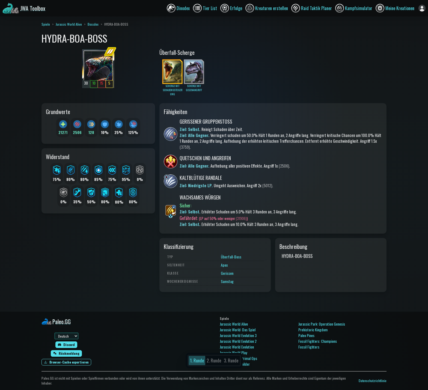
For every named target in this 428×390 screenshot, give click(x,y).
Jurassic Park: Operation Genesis (321, 324)
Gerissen (227, 273)
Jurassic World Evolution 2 (238, 341)
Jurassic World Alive (69, 24)
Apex (224, 265)
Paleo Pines (306, 335)
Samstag (227, 281)
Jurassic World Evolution (237, 347)
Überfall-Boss (231, 257)
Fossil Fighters (308, 347)
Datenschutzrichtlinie (373, 380)
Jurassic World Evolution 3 (238, 335)
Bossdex (93, 24)
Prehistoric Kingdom (313, 329)
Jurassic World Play (233, 352)
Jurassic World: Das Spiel (237, 329)
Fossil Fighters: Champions (317, 341)
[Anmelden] (422, 8)
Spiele (45, 24)
